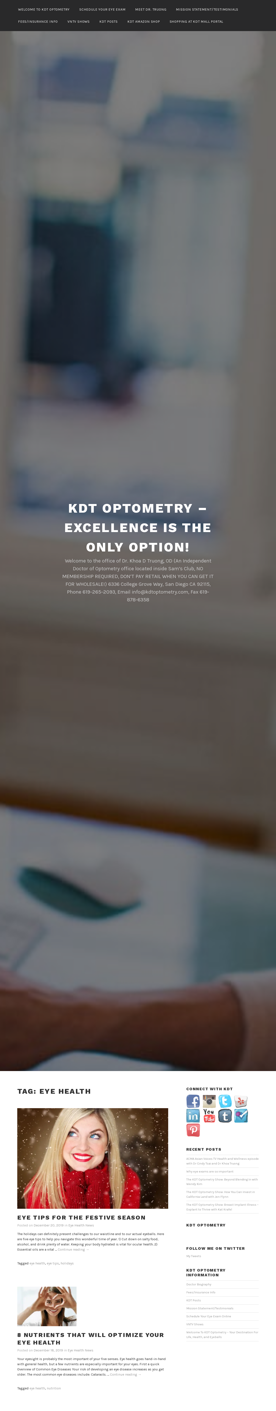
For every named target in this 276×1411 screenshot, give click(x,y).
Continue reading (73, 1237)
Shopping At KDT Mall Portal (197, 21)
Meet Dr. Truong (150, 9)
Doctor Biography (198, 1272)
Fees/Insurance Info (38, 21)
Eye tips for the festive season (81, 1204)
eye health (37, 1250)
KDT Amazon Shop (143, 21)
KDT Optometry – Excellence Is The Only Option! (138, 515)
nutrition (54, 1375)
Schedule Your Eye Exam (102, 9)
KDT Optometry (206, 1212)
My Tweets (193, 1243)
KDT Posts (108, 21)
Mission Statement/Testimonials (207, 9)
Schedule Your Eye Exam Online (208, 1303)
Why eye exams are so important (210, 1159)
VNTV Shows (78, 21)
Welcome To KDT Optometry (44, 9)
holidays (67, 1250)
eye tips (53, 1250)
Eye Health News (81, 1212)
